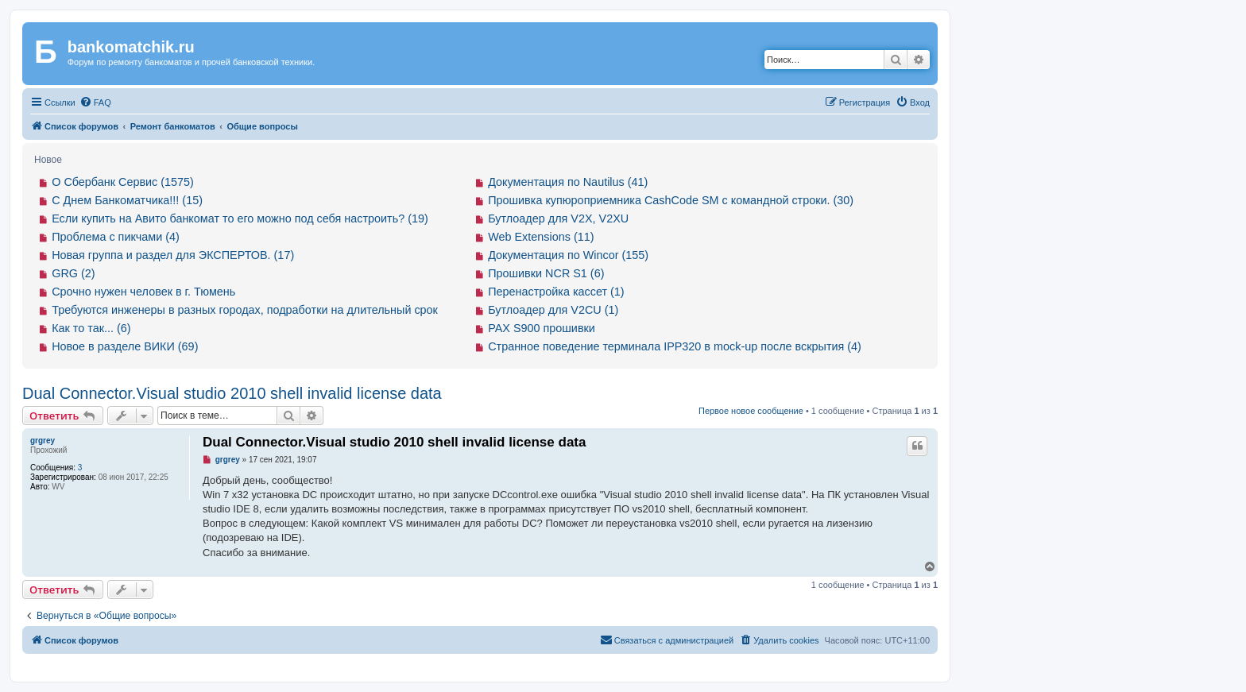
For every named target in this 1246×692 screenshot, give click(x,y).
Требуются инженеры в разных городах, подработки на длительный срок (245, 309)
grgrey (42, 440)
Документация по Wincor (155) (568, 255)
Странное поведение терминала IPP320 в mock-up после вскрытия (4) (674, 346)
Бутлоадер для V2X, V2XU (558, 218)
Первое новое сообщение (750, 411)
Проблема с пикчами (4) (116, 236)
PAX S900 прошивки (541, 328)
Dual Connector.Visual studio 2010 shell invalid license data (232, 393)
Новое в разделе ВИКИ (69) (125, 346)
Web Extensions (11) (541, 236)
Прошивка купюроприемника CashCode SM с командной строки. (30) (670, 200)
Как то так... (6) (91, 328)
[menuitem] (95, 102)
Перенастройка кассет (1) (556, 291)
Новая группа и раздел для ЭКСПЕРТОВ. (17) (173, 255)
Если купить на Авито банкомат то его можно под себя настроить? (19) (240, 218)
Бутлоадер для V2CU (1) (553, 309)
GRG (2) (73, 273)
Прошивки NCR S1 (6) (546, 273)
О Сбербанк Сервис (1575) (123, 182)
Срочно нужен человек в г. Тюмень (143, 291)
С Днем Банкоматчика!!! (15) (127, 200)
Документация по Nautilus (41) (568, 182)
